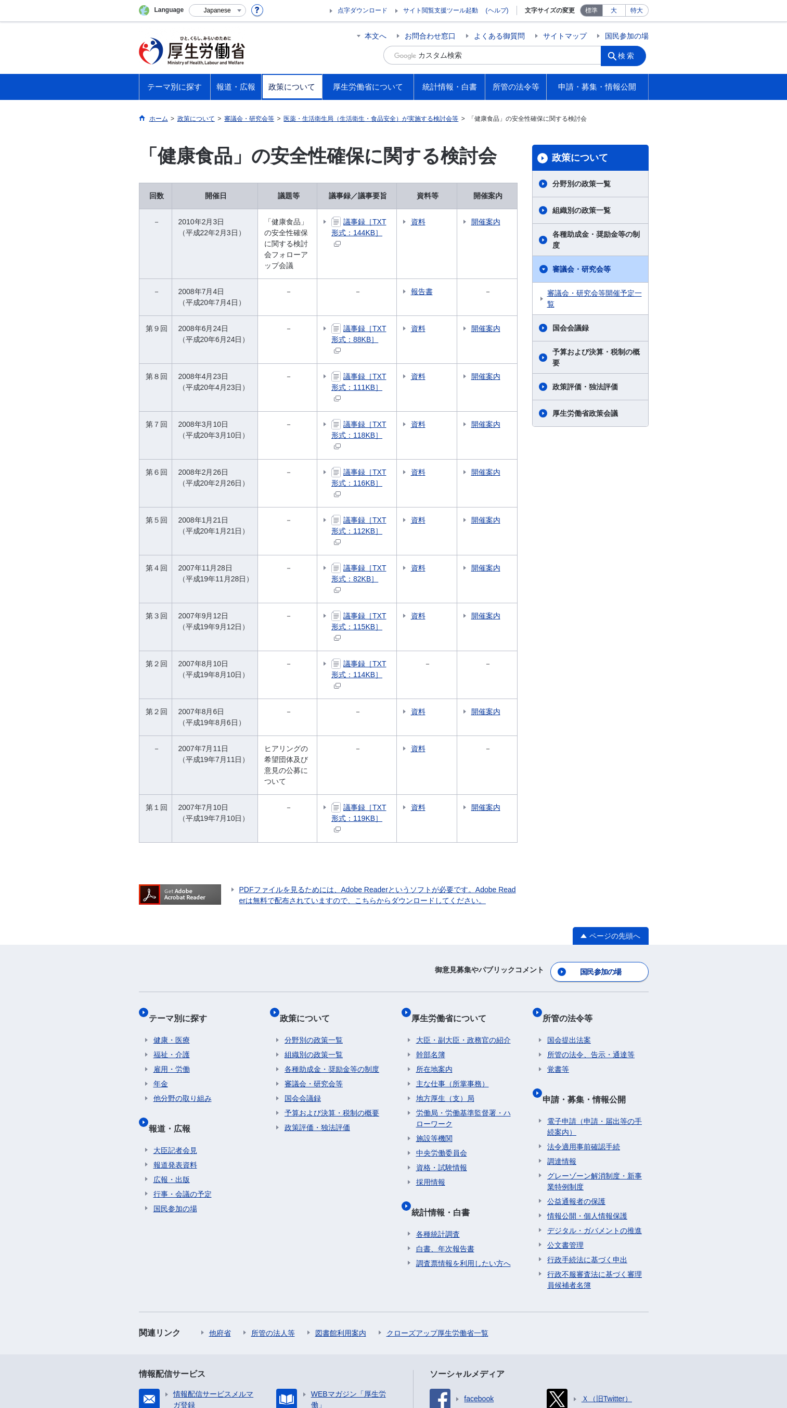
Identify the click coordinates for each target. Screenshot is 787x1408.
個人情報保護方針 (289, 1315)
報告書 (459, 269)
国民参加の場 (627, 36)
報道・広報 (174, 977)
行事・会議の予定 (182, 1039)
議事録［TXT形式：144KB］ (390, 227)
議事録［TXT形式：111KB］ (390, 348)
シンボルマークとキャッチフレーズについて (409, 1315)
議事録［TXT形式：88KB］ (390, 311)
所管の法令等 (572, 877)
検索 (630, 55)
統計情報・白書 (445, 1061)
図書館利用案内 (340, 1178)
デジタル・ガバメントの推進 (594, 1075)
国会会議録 (570, 328)
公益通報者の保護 (576, 1046)
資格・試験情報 (441, 1023)
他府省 (220, 1178)
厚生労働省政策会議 (585, 413)
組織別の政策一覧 (581, 210)
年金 (160, 939)
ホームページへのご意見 (345, 1326)
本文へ (375, 36)
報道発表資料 (175, 1010)
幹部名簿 (430, 910)
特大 (636, 10)
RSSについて (264, 1326)
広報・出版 (171, 1024)
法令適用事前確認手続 (583, 991)
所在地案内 (434, 924)
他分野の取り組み (182, 953)
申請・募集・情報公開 (588, 948)
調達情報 (561, 1006)
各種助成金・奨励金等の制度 (596, 239)
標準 (591, 10)
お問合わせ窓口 (430, 36)
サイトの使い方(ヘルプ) (185, 1326)
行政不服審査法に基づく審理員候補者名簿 (594, 1124)
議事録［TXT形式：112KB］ (390, 459)
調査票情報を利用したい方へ (463, 1108)
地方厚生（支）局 (445, 953)
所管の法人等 (273, 1178)
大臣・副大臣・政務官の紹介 (463, 895)
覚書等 (558, 924)
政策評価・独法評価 (585, 387)
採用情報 (430, 1037)
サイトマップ (565, 36)
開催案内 (499, 227)
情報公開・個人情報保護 (587, 1061)
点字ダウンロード (363, 10)
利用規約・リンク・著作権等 (194, 1315)
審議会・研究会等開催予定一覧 (594, 298)
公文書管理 (565, 1090)
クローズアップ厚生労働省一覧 (437, 1178)
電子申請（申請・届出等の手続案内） (594, 971)
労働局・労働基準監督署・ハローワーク (463, 973)
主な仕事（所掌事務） (452, 939)
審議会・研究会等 (581, 269)
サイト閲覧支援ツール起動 (440, 10)
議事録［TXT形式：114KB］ (390, 570)
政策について (580, 158)
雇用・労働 (171, 924)
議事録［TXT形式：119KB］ (390, 692)
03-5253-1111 (318, 1371)
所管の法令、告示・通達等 (591, 910)
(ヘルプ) (497, 10)
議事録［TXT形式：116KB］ (390, 422)
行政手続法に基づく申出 (587, 1104)
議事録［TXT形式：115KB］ (390, 533)
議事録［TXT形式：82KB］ (390, 496)
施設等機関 (434, 994)
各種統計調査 (438, 1079)
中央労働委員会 (441, 1008)
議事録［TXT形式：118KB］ (390, 385)
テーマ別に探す (182, 877)
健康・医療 (171, 895)
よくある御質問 (499, 36)
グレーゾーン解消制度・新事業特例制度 (594, 1026)
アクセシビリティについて (543, 1315)
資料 (455, 222)
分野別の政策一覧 (581, 184)
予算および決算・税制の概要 (596, 357)
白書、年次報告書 (445, 1093)
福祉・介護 (171, 910)
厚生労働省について (453, 877)
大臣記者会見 (175, 995)
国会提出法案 (569, 895)
